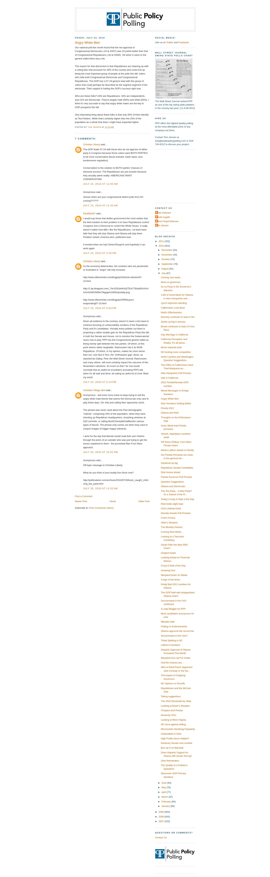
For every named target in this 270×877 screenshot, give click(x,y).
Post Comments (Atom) (101, 508)
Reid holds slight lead (172, 504)
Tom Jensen (162, 225)
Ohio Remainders (170, 760)
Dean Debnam (163, 212)
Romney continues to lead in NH (177, 317)
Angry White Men (170, 398)
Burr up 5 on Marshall (172, 747)
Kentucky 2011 (168, 715)
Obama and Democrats (173, 486)
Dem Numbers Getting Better (176, 403)
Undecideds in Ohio (171, 733)
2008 (161, 816)
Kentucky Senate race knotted (176, 743)
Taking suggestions (171, 696)
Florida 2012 (167, 408)
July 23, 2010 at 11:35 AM (100, 184)
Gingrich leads (168, 553)
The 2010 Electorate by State (176, 701)
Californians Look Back (173, 307)
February (166, 801)
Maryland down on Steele (174, 575)
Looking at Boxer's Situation (175, 705)
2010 (161, 245)
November (167, 254)
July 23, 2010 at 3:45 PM (100, 253)
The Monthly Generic (172, 527)
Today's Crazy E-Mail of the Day (177, 499)
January (165, 806)
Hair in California (169, 377)
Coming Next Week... (172, 531)
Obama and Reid (170, 412)
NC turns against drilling (173, 724)
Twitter (169, 42)
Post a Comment (83, 496)
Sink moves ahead (170, 472)
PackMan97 (89, 213)
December (167, 250)
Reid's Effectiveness (171, 312)
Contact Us (161, 837)
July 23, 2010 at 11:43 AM (100, 205)
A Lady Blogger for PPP (173, 608)
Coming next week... (171, 277)
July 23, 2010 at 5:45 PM (100, 308)
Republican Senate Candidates (177, 467)
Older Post (144, 501)
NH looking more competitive (176, 352)
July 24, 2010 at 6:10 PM (100, 382)
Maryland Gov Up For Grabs (175, 658)
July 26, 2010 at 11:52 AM (100, 488)
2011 (161, 241)
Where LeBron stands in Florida (177, 450)
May (164, 787)
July (163, 273)
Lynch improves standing (174, 303)
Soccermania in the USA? (174, 635)
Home (113, 501)
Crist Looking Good (171, 508)
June (164, 782)
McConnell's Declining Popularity (178, 729)
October (165, 259)
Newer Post (81, 501)
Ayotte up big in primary (173, 321)
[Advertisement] (178, 176)
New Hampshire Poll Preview (176, 373)
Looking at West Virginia (173, 719)
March (165, 796)
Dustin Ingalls (163, 217)
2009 (161, 812)
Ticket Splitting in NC (172, 640)
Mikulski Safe (168, 621)
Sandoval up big (169, 463)
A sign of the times (170, 579)
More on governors (171, 282)
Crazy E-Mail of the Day (173, 565)
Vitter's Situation (169, 522)
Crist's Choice (168, 518)
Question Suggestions (172, 481)
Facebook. (183, 42)
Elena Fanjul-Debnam (167, 221)
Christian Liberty (91, 144)
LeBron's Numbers (170, 645)
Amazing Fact (168, 570)
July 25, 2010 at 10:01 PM (100, 452)
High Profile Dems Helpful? (175, 738)
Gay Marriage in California (174, 334)
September (167, 264)
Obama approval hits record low (177, 631)
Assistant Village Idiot (94, 390)
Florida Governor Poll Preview (176, 477)
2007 (161, 821)
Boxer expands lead (171, 347)
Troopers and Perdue (172, 710)
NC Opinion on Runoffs (173, 683)
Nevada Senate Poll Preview (176, 513)
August (165, 268)
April (164, 792)
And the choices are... (172, 662)
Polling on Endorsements (174, 626)
